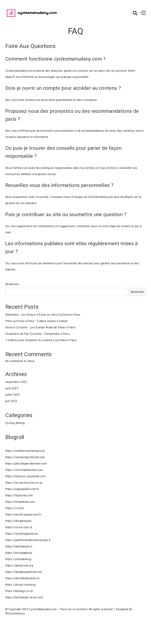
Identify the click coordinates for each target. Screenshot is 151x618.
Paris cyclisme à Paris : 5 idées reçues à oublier (36, 321)
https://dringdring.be (18, 521)
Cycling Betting (15, 423)
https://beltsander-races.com (24, 597)
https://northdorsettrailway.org (24, 450)
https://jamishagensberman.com (26, 463)
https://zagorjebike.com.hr (22, 489)
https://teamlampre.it (18, 546)
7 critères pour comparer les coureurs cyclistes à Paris (41, 340)
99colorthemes (15, 613)
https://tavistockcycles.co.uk (23, 482)
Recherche (12, 284)
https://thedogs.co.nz (19, 591)
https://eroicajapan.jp (18, 552)
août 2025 (11, 388)
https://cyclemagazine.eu (21, 533)
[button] (135, 13)
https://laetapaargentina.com (23, 572)
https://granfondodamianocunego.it (28, 540)
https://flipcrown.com (19, 495)
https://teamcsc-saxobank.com (25, 476)
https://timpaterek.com (20, 501)
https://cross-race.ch (18, 527)
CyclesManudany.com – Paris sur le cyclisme (58, 609)
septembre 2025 (16, 382)
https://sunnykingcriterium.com (25, 457)
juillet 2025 (12, 394)
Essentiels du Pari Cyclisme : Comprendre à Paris (37, 333)
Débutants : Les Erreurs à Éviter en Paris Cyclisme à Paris (42, 314)
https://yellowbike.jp (18, 559)
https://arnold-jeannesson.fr (23, 514)
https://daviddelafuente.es (22, 578)
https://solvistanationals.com (24, 470)
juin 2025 (11, 401)
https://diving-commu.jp (20, 584)
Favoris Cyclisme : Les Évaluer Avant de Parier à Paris (40, 327)
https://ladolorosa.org (19, 565)
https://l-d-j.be (14, 508)
